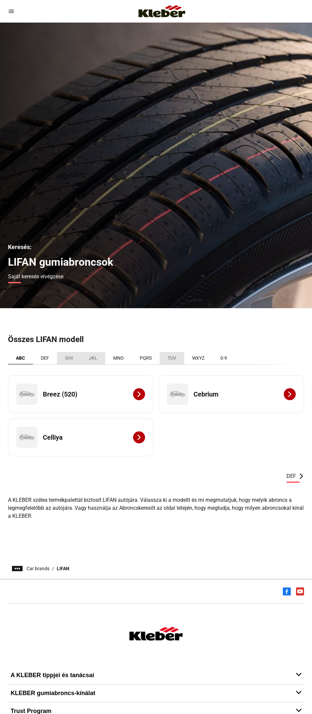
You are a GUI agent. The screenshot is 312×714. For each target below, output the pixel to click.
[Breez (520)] (80, 394)
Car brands (38, 568)
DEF (45, 358)
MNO (118, 358)
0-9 (223, 358)
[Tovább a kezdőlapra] (162, 11)
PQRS (146, 358)
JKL (93, 358)
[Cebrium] (231, 394)
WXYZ (198, 358)
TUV (172, 358)
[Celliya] (80, 437)
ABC (20, 358)
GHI (69, 358)
